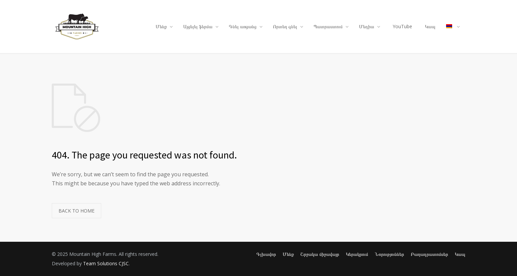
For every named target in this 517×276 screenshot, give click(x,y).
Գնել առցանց (242, 26)
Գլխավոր (266, 254)
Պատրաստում (328, 26)
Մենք (161, 26)
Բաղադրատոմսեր (429, 254)
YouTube (402, 26)
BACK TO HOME (76, 211)
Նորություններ (389, 254)
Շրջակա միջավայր (320, 254)
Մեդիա (366, 26)
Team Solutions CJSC (106, 263)
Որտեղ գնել (285, 26)
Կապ (430, 26)
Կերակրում (357, 254)
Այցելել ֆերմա (197, 26)
